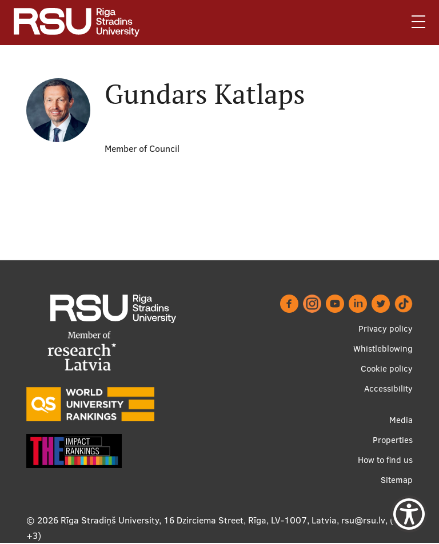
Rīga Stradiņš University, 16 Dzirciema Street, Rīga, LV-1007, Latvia (199, 520)
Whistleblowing (383, 348)
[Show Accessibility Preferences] (409, 514)
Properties (393, 440)
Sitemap (397, 480)
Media (401, 420)
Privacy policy (385, 329)
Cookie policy (387, 368)
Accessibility (388, 388)
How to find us (385, 460)
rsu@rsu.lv (363, 520)
